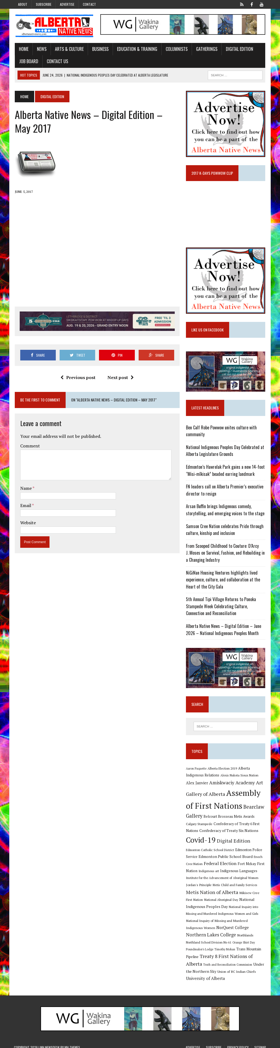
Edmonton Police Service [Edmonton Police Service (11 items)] (240, 851)
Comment (29, 446)
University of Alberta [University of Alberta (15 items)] (226, 973)
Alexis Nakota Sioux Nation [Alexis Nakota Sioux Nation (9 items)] (240, 777)
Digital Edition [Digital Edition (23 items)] (233, 842)
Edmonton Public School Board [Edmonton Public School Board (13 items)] (213, 858)
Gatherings (206, 49)
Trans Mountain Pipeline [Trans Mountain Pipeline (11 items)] (205, 952)
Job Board (27, 61)
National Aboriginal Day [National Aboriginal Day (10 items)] (221, 901)
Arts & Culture (68, 49)
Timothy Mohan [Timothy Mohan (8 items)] (253, 944)
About (22, 4)
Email (25, 506)
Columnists (176, 49)
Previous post (77, 378)
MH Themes (72, 1042)
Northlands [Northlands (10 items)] (211, 937)
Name (25, 488)
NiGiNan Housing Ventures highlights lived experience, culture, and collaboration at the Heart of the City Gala (223, 580)
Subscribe (43, 4)
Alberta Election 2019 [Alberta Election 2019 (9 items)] (222, 770)
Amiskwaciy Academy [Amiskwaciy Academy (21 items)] (232, 784)
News (41, 49)
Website (27, 523)
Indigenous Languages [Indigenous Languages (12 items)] (239, 872)
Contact (89, 4)
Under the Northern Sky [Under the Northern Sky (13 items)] (224, 966)
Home (23, 49)
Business (99, 49)
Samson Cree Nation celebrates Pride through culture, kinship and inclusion (225, 531)
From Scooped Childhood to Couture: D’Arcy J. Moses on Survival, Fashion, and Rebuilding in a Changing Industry (225, 554)
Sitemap (260, 1042)
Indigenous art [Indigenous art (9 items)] (209, 872)
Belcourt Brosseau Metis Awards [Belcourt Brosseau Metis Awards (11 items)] (229, 818)
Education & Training (136, 49)
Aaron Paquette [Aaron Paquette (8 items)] (196, 770)
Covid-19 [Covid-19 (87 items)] (201, 841)
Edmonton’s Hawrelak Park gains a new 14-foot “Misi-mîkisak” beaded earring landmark (225, 472)
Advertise (67, 4)
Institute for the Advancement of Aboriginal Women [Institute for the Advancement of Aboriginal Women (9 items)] (222, 879)
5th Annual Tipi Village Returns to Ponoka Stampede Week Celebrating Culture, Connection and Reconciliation (221, 607)
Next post (120, 378)
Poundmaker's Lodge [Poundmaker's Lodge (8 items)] (227, 944)
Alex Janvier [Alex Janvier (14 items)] (197, 784)
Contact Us (56, 61)
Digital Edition (238, 49)
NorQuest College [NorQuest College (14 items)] (215, 929)
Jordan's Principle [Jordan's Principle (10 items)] (199, 886)
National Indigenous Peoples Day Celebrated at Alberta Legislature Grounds (225, 452)
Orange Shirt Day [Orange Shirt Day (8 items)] (202, 944)
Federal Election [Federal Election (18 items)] (213, 865)
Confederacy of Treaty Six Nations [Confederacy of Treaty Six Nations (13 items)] (229, 832)
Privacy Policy (238, 1042)
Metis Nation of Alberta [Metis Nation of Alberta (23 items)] (212, 893)
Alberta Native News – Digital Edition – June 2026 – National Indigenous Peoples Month (223, 631)
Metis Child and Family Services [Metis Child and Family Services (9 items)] (235, 886)
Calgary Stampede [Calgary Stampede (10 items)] (199, 825)
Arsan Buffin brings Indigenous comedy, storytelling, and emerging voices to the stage (225, 511)
